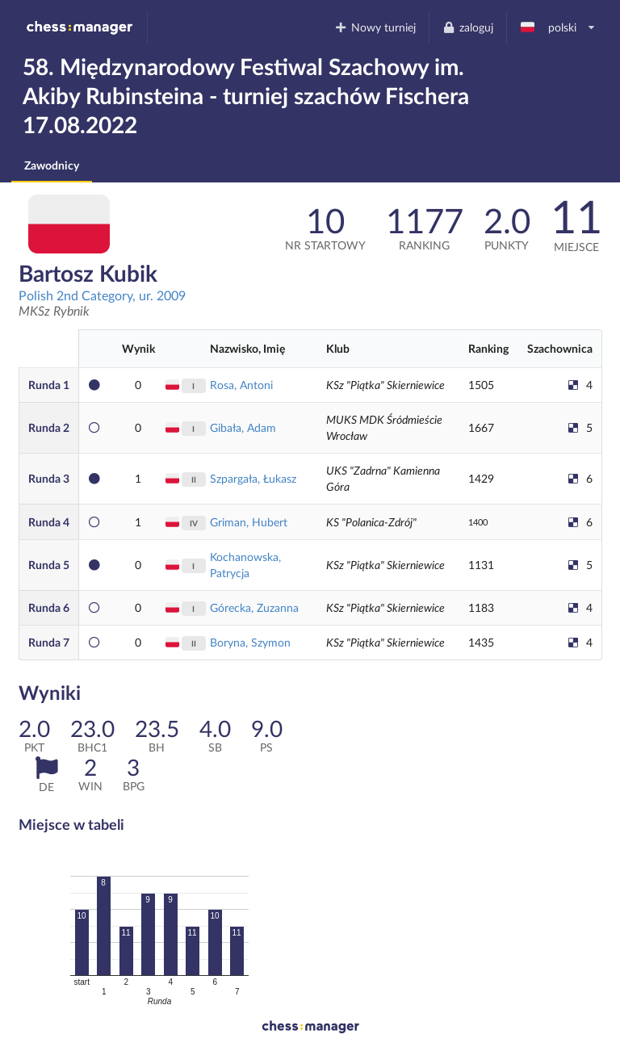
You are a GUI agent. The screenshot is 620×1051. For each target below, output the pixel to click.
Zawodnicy (51, 165)
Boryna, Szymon (250, 642)
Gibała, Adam (243, 427)
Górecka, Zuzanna (254, 607)
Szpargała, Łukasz (253, 478)
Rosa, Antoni (241, 385)
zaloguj (467, 27)
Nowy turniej (375, 27)
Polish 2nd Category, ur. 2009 (102, 295)
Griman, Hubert (248, 522)
